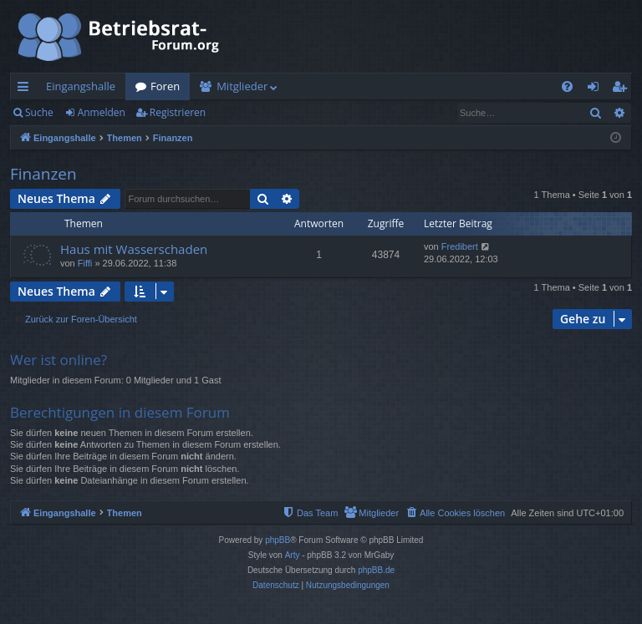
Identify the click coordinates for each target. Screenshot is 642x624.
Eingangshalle (80, 86)
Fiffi (85, 263)
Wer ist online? (58, 359)
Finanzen (43, 174)
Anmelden (101, 112)
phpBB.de (376, 570)
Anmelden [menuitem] (597, 89)
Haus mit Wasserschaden (133, 249)
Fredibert (459, 246)
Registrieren (178, 112)
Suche (39, 112)
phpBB (277, 540)
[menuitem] (567, 86)
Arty (292, 555)
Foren (165, 86)
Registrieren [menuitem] (623, 89)
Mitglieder (242, 86)
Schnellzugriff (26, 89)
